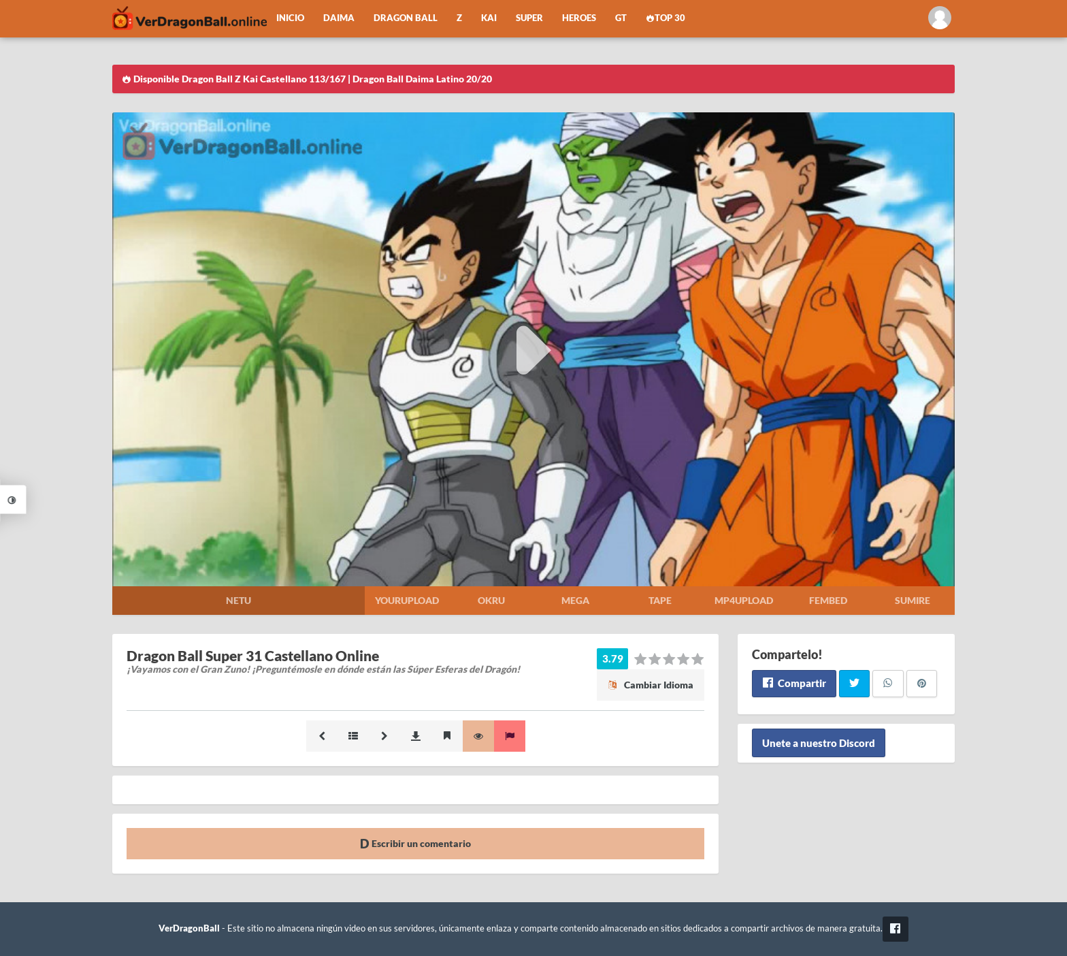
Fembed (828, 600)
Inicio (290, 18)
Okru (491, 600)
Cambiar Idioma (650, 684)
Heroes (579, 18)
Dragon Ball (406, 18)
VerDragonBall (189, 928)
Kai (489, 18)
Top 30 (665, 18)
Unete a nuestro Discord (818, 743)
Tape (660, 600)
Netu (238, 600)
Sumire (912, 600)
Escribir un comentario (415, 843)
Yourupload (407, 600)
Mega (575, 600)
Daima (339, 18)
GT (621, 18)
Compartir (793, 683)
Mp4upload (744, 600)
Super (529, 18)
